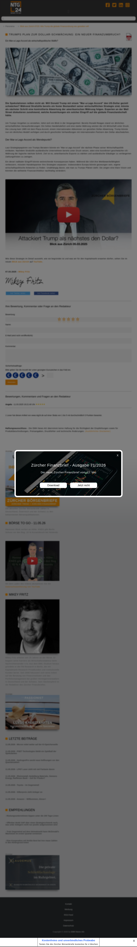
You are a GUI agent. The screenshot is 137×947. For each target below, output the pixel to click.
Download (53, 485)
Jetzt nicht (84, 485)
